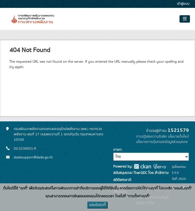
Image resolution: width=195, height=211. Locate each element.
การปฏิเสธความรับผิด (151, 136)
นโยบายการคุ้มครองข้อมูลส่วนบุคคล (162, 141)
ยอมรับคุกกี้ (97, 204)
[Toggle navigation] (185, 19)
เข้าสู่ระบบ (183, 4)
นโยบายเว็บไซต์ (178, 136)
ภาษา (117, 149)
